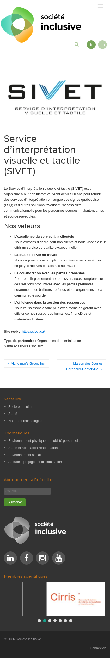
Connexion (98, 648)
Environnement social (24, 455)
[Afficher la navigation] (100, 6)
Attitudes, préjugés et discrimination (35, 462)
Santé (12, 414)
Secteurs (12, 399)
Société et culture (21, 407)
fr (91, 45)
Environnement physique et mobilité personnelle (44, 441)
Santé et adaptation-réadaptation (33, 448)
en (102, 45)
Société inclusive (28, 639)
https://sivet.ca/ (33, 331)
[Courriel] (27, 491)
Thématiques (16, 433)
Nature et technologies (25, 421)
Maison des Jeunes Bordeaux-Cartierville (84, 366)
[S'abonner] (15, 502)
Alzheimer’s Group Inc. (28, 363)
